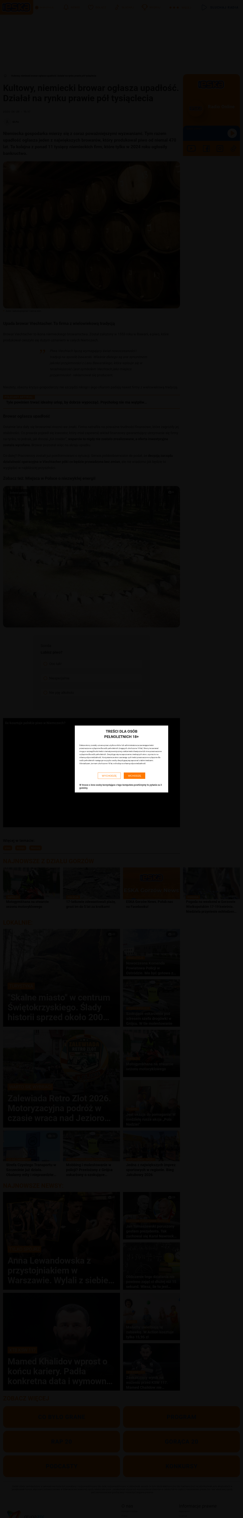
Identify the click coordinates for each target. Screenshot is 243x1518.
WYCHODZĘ (109, 775)
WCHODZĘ (134, 775)
